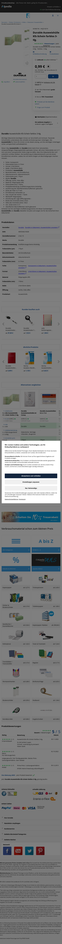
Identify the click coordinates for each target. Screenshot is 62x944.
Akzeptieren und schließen (31, 476)
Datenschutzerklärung (11, 499)
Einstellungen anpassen (31, 482)
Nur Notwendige (31, 488)
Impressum (22, 499)
